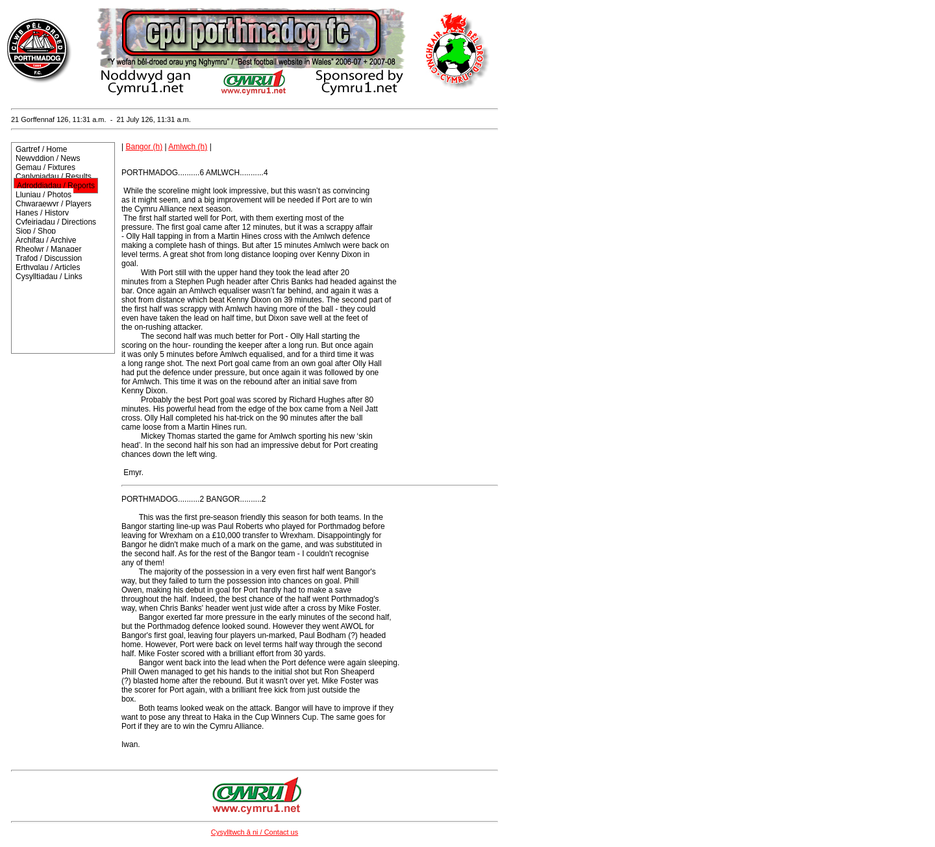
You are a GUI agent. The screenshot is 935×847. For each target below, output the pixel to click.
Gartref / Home (41, 149)
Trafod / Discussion (49, 258)
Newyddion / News (48, 158)
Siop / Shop (36, 231)
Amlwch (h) (187, 146)
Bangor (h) (143, 146)
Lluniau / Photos (43, 194)
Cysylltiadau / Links (49, 276)
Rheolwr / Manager (48, 249)
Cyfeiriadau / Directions (56, 222)
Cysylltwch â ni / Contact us (255, 832)
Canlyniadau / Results (54, 176)
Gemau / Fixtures (45, 167)
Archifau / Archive (46, 240)
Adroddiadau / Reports (56, 185)
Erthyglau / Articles (48, 267)
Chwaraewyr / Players (54, 203)
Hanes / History (42, 212)
